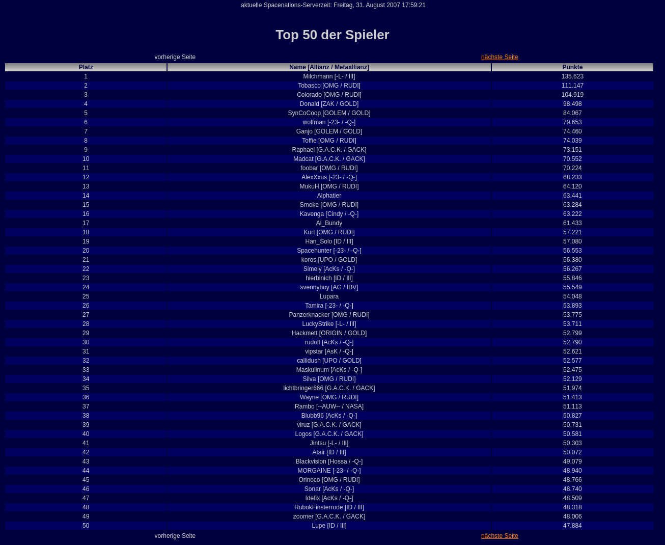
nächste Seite (499, 57)
